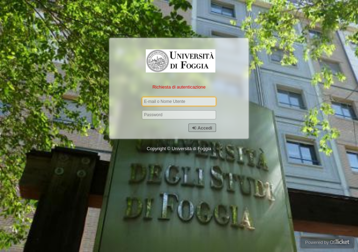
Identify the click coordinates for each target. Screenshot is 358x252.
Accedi (202, 128)
